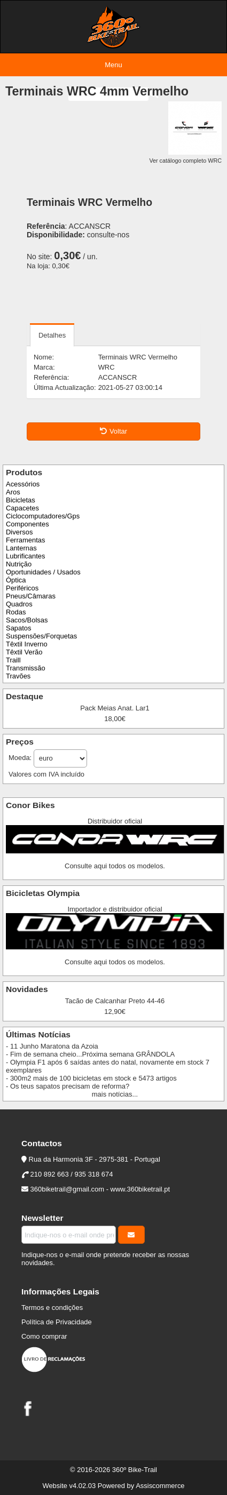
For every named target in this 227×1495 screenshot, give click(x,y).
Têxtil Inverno (27, 644)
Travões (18, 676)
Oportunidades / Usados (43, 572)
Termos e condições (52, 1308)
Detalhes (52, 335)
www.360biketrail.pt (140, 1189)
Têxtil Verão (24, 652)
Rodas (16, 612)
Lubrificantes (25, 556)
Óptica (16, 580)
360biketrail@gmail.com (67, 1189)
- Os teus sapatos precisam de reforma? (67, 1086)
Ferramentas (25, 540)
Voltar (113, 431)
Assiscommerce (160, 1486)
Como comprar (44, 1336)
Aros (13, 492)
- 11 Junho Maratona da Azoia (52, 1046)
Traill (13, 660)
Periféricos (22, 588)
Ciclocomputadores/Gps (43, 516)
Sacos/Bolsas (27, 620)
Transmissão (25, 668)
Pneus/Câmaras (31, 596)
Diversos (19, 532)
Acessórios (23, 484)
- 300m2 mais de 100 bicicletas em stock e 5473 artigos (91, 1078)
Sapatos (19, 628)
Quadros (19, 604)
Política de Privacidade (56, 1322)
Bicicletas (20, 500)
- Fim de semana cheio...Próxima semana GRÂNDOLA (90, 1054)
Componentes (27, 524)
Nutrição (19, 564)
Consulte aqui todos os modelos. (115, 866)
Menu (113, 65)
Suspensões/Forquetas (41, 636)
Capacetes (22, 508)
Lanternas (21, 548)
